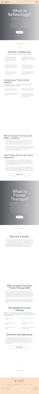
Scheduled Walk (19, 370)
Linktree (30, 384)
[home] (5, 2)
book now (19, 32)
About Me (9, 384)
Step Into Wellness (16, 384)
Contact (25, 384)
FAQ (21, 384)
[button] (37, 1)
